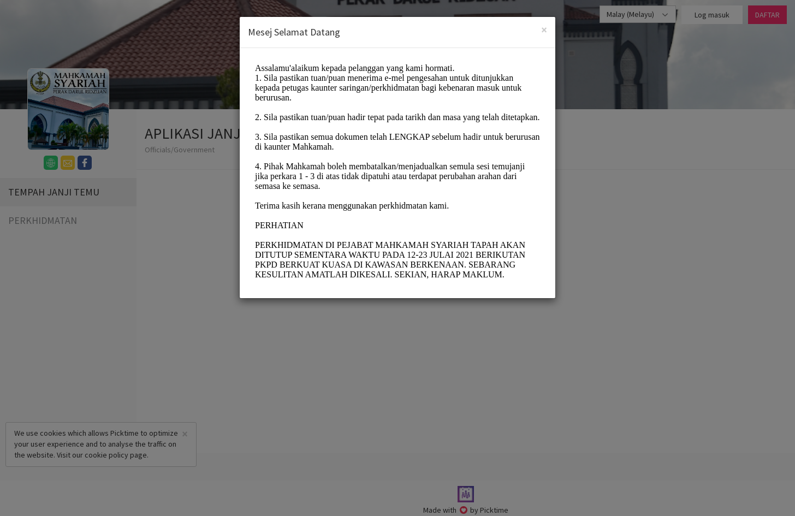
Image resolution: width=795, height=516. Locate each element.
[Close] (544, 29)
